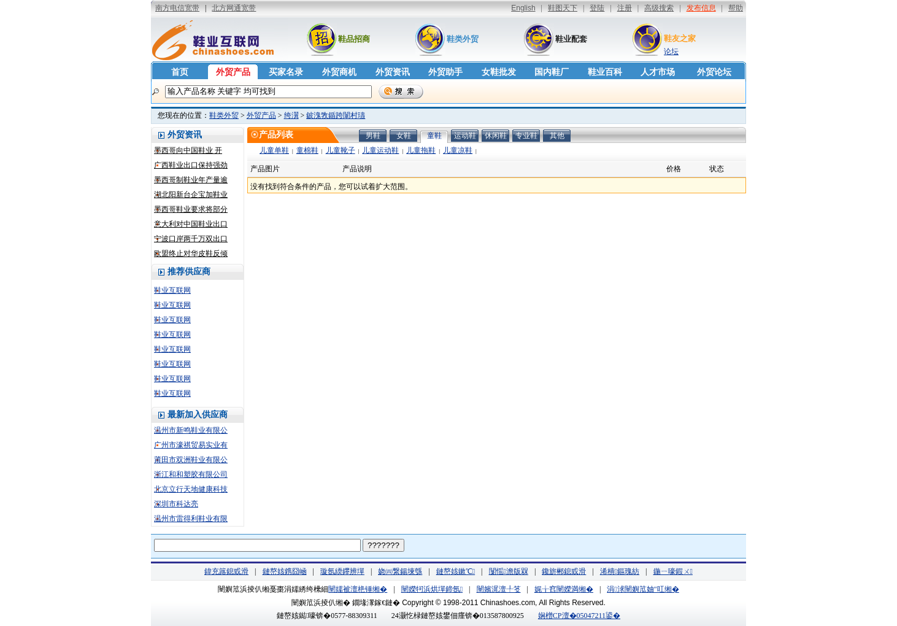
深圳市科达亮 (176, 504)
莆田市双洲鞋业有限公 (191, 459)
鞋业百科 (605, 72)
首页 (179, 72)
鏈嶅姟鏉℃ (455, 571)
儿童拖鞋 (421, 150)
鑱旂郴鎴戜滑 (564, 571)
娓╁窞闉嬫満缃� (563, 589)
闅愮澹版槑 (508, 571)
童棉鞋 (307, 150)
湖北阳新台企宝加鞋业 (191, 194)
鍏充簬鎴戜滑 (226, 571)
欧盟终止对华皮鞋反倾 (191, 253)
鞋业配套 (571, 39)
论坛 (671, 51)
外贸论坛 (714, 72)
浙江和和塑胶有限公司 (191, 474)
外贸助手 (445, 72)
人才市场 (658, 72)
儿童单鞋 (274, 150)
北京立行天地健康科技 (191, 489)
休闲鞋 (496, 135)
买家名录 (286, 72)
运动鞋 (465, 135)
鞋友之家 (680, 38)
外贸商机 (339, 72)
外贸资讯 (392, 72)
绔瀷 (291, 115)
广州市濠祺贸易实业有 (191, 445)
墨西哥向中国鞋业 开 (188, 150)
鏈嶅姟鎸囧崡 (285, 571)
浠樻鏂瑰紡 (619, 571)
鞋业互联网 (172, 290)
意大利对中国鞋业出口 (191, 224)
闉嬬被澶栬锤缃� (357, 589)
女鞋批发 (499, 72)
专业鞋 (526, 135)
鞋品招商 (354, 39)
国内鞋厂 (551, 72)
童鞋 (434, 135)
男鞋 (373, 135)
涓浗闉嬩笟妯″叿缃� (643, 589)
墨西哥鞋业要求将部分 (191, 209)
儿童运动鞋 (380, 150)
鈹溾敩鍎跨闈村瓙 (335, 115)
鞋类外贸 (463, 39)
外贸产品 (233, 72)
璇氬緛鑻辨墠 (342, 571)
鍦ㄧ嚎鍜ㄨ (673, 571)
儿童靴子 (340, 150)
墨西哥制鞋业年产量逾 (191, 180)
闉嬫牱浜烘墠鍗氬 (432, 589)
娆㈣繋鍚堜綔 (400, 571)
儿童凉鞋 (457, 150)
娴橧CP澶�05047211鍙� (579, 615)
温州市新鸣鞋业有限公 (191, 430)
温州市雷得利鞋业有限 (191, 518)
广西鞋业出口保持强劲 (191, 165)
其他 (557, 135)
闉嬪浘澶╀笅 (499, 589)
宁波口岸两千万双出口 (191, 238)
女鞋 (403, 135)
